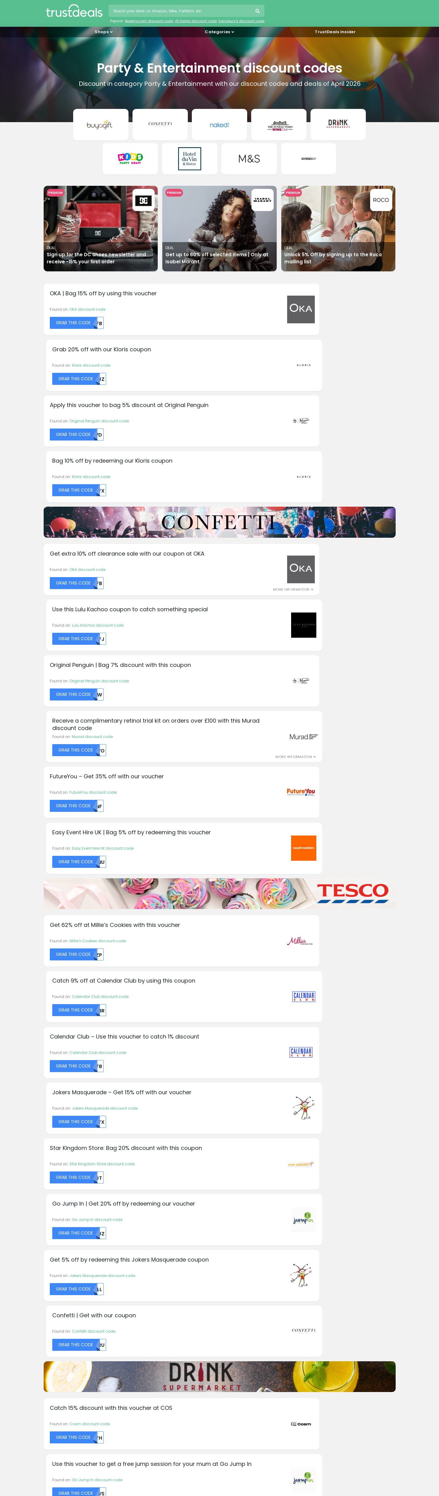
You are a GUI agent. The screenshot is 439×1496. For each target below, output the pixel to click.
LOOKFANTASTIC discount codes (78, 1343)
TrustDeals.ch (246, 1391)
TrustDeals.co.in (181, 1408)
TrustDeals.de (299, 1391)
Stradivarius (324, 1160)
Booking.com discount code (149, 20)
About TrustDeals (153, 1276)
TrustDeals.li (285, 1408)
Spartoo (320, 1152)
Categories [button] (217, 32)
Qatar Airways (237, 1221)
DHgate (142, 1152)
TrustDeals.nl (336, 1408)
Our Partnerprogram (156, 1291)
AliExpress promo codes (71, 1284)
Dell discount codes (66, 1306)
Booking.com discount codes (76, 1298)
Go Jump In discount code (273, 747)
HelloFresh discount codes (73, 1320)
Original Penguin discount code (99, 328)
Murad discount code (268, 480)
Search (258, 12)
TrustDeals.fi (76, 1408)
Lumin (229, 1160)
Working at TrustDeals (157, 1284)
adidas (53, 1152)
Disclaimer (235, 1276)
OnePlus (231, 1183)
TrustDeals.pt (130, 1425)
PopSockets (235, 1206)
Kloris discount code (267, 271)
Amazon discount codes (71, 1291)
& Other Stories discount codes (78, 1276)
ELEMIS (141, 1168)
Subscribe (264, 1094)
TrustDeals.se (183, 1425)
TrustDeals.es (353, 1391)
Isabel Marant (148, 1221)
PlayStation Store (240, 1198)
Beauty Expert (58, 1175)
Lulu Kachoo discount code (274, 423)
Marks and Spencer (242, 1168)
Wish (317, 1206)
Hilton (140, 1206)
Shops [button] (102, 32)
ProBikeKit (232, 1214)
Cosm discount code (89, 900)
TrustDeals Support (244, 1291)
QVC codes (58, 1357)
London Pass (236, 1152)
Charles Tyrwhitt (61, 1198)
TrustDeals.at (77, 1391)
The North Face (327, 1175)
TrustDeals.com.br (188, 1391)
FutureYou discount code (93, 538)
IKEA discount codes (67, 1328)
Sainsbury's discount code (241, 20)
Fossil (140, 1183)
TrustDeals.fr (126, 1408)
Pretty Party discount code (93, 1015)
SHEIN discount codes (68, 1365)
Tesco (319, 1168)
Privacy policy (238, 1284)
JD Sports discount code (196, 20)
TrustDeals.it (235, 1408)
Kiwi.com (143, 1229)
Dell (49, 1229)
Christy (52, 1206)
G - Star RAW (147, 1191)
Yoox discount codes (67, 1372)
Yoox (317, 1214)
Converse (55, 1214)
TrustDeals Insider (335, 32)
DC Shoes (55, 1221)
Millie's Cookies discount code (97, 632)
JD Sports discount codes (72, 1335)
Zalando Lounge (328, 1221)
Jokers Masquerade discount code (281, 690)
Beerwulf (53, 1183)
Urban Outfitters (327, 1198)
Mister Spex (234, 1175)
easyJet (142, 1160)
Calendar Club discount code (276, 632)
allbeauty (55, 1160)
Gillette (141, 1198)
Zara (317, 1229)
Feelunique (145, 1175)
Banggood (56, 1168)
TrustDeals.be (130, 1391)
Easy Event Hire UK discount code (279, 538)
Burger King (56, 1191)
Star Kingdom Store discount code (102, 747)
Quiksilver (233, 1229)
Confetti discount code (270, 805)
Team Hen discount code (272, 957)
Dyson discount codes (69, 1313)
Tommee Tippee (328, 1183)
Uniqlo (319, 1191)
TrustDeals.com (238, 1425)
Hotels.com (145, 1214)
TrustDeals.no (77, 1425)
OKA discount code (87, 271)
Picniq (229, 1191)
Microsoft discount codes (72, 1350)
